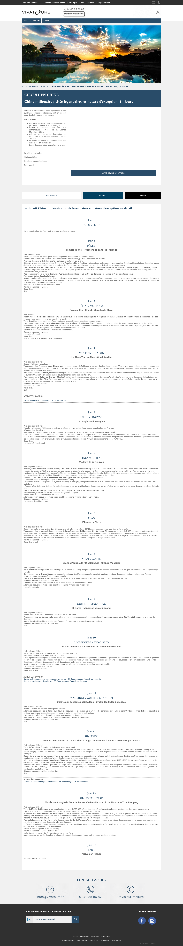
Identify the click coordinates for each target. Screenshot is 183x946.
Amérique (72, 3)
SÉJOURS (37, 20)
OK (75, 919)
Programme (51, 195)
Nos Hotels (95, 936)
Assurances (105, 941)
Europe (91, 3)
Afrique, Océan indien (55, 3)
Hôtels (103, 195)
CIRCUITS (43, 86)
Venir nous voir (82, 941)
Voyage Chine (29, 86)
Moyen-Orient (104, 3)
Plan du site (106, 936)
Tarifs (143, 195)
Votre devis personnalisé (114, 173)
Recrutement (116, 941)
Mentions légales (68, 941)
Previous (24, 55)
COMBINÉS (47, 20)
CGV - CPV (94, 941)
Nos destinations (30, 2)
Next (159, 55)
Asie (82, 3)
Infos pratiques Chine (81, 936)
